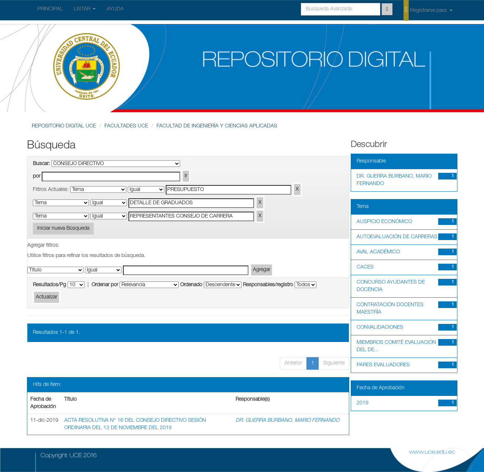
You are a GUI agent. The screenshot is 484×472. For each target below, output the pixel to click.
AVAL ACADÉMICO (378, 252)
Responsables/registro (268, 285)
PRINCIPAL (50, 9)
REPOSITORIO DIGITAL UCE (64, 126)
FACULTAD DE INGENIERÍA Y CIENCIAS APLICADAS (217, 126)
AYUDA (115, 9)
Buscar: (41, 164)
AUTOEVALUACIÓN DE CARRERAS (397, 237)
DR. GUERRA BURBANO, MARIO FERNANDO (287, 420)
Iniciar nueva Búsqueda (63, 228)
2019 (362, 403)
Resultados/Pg (49, 285)
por (36, 176)
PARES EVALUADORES (383, 365)
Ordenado (191, 285)
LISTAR (85, 9)
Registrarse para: (428, 10)
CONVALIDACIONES (380, 327)
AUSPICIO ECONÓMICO (384, 222)
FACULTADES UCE (126, 126)
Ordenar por (105, 285)
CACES (365, 267)
